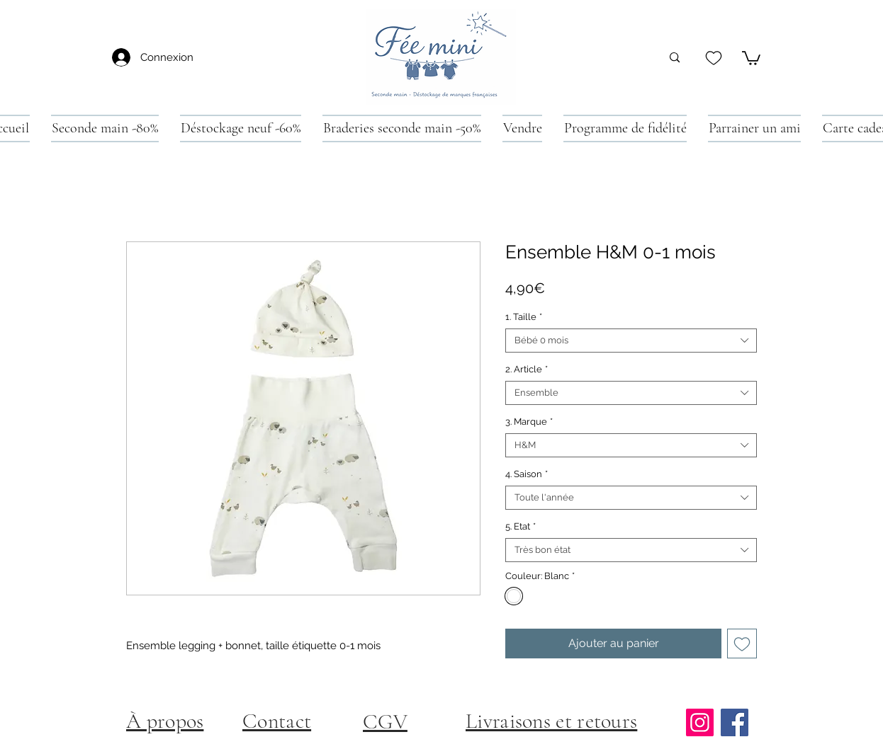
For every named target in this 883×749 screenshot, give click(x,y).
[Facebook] (734, 722)
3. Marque (529, 421)
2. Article (526, 369)
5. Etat (520, 526)
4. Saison (526, 474)
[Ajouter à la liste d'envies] (742, 643)
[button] (751, 57)
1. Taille (523, 316)
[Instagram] (700, 722)
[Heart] (713, 58)
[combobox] (631, 340)
